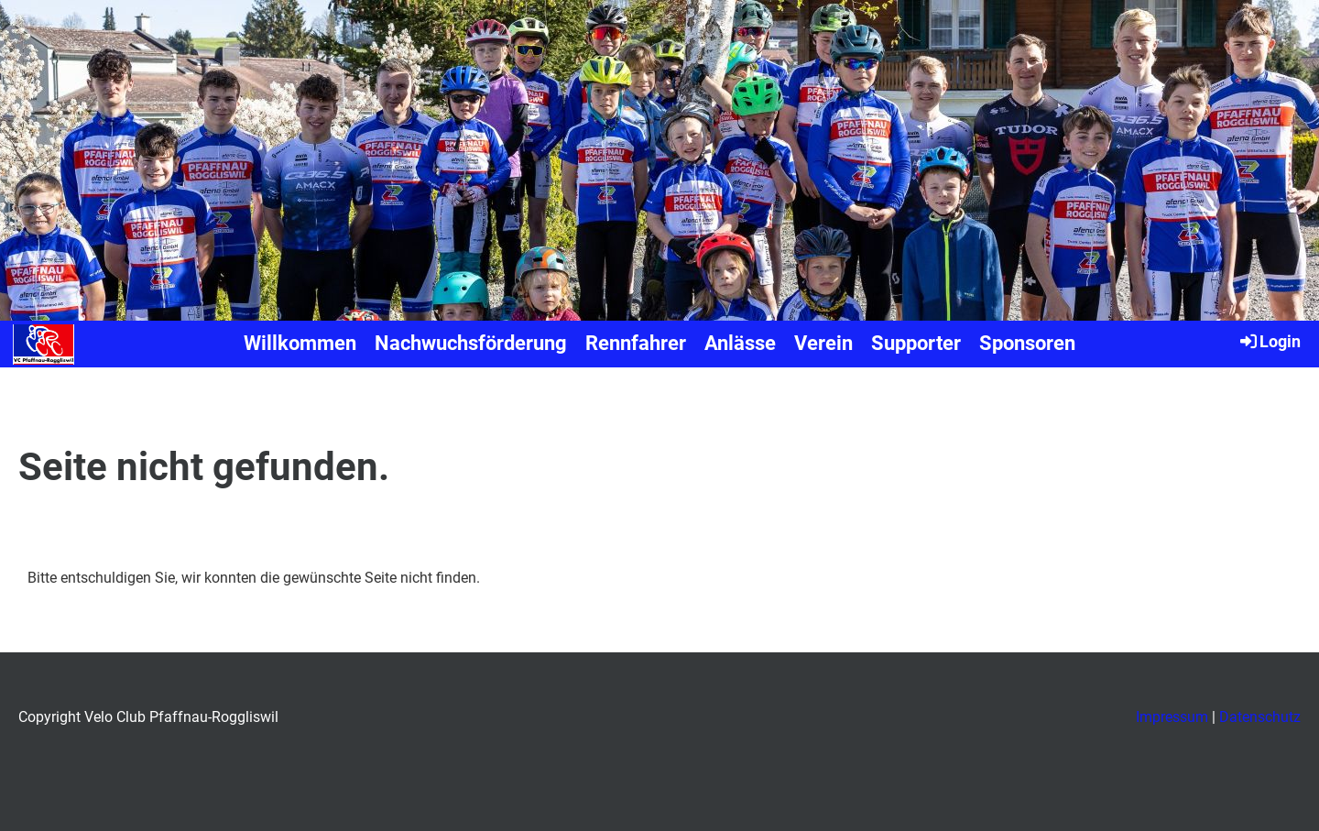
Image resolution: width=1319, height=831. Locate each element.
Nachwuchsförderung (471, 343)
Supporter (916, 343)
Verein (823, 343)
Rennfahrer (635, 343)
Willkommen (300, 343)
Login (1269, 341)
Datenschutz (1260, 717)
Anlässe (740, 343)
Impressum (1172, 717)
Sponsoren (1027, 343)
